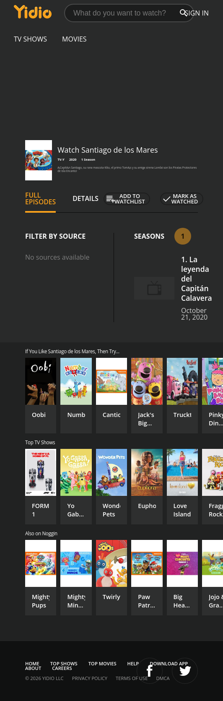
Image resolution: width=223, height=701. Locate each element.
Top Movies (102, 663)
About (33, 668)
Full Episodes (40, 198)
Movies (74, 39)
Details (86, 198)
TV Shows (30, 39)
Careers (62, 668)
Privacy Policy (89, 678)
